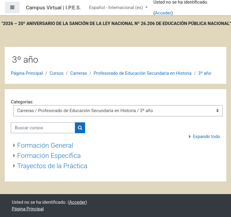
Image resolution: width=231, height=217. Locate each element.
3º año (204, 73)
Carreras (78, 73)
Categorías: (22, 102)
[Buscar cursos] (43, 127)
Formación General (45, 145)
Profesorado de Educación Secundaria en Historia (143, 73)
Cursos (57, 73)
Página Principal (27, 73)
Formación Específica (49, 155)
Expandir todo (206, 136)
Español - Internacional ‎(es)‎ (116, 7)
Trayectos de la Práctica (52, 166)
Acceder (163, 13)
